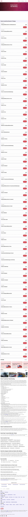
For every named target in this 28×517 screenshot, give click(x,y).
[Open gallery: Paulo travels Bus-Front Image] (4, 374)
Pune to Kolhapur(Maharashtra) (6, 31)
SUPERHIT (15, 367)
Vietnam (14, 504)
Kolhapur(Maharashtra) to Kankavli (7, 199)
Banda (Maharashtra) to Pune (6, 246)
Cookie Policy (12, 499)
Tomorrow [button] (24, 12)
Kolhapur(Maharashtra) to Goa (6, 98)
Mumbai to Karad (4, 152)
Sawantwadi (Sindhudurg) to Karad (7, 253)
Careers (14, 494)
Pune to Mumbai (4, 212)
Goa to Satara (3, 232)
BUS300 (25, 367)
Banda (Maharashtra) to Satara (6, 306)
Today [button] (21, 12)
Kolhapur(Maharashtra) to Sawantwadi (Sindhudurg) (10, 185)
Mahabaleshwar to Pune (5, 353)
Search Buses (14, 18)
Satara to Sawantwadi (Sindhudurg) (7, 179)
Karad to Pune (3, 58)
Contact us (5, 494)
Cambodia (17, 504)
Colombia (20, 504)
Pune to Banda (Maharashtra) (6, 333)
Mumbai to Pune (4, 85)
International (2, 506)
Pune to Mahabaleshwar (5, 132)
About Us (2, 494)
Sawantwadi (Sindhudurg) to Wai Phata (8, 259)
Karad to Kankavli (4, 165)
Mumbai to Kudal (4, 313)
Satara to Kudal (3, 172)
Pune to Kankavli (4, 71)
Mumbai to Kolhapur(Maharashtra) (7, 125)
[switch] (25, 15)
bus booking (6, 414)
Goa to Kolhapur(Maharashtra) (6, 293)
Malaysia (11, 504)
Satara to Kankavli (4, 192)
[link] (6, 365)
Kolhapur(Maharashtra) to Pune (6, 44)
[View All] (26, 370)
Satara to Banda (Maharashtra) (6, 226)
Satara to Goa (3, 105)
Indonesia (4, 504)
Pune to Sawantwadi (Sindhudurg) (7, 91)
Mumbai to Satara (4, 138)
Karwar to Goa (3, 118)
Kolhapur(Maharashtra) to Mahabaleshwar (8, 24)
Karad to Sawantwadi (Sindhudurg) (7, 145)
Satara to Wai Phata (4, 266)
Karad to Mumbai (4, 273)
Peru (23, 504)
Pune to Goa (3, 78)
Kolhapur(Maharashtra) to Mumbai (7, 320)
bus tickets (12, 434)
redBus (7, 511)
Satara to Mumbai (4, 286)
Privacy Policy (8, 499)
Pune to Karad (3, 51)
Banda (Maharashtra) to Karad (6, 347)
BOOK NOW (24, 27)
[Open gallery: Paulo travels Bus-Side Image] (21, 374)
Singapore (7, 504)
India (1, 504)
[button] (7, 10)
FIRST (3, 367)
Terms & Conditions (3, 499)
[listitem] (2, 362)
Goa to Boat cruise (4, 219)
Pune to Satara (3, 38)
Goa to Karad (3, 300)
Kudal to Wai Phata (4, 340)
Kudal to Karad (3, 239)
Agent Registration (10, 494)
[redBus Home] (1, 1)
